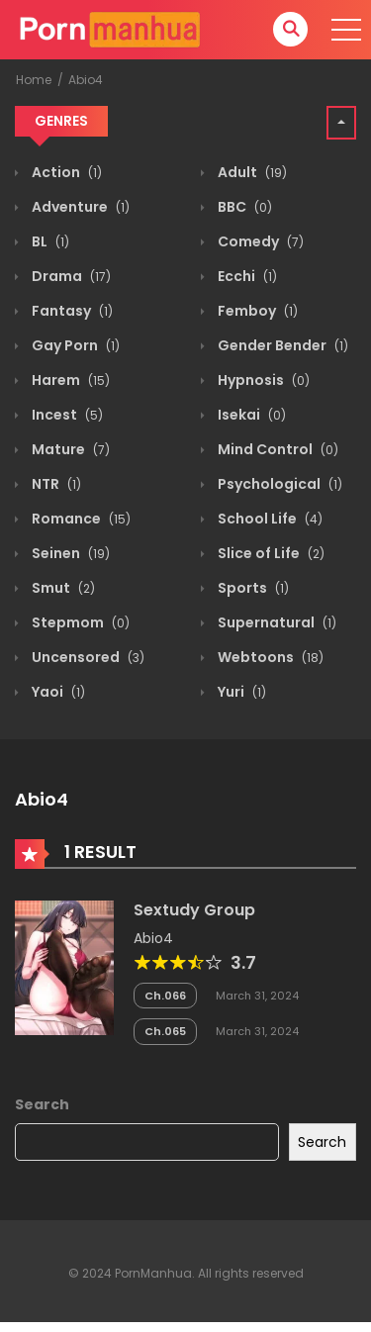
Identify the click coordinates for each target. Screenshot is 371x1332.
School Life (269, 518)
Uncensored (86, 657)
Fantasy (71, 311)
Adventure (79, 207)
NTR (55, 484)
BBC (243, 207)
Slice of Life (270, 553)
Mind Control (276, 449)
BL (49, 241)
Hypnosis (262, 380)
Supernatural (275, 622)
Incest (66, 415)
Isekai (250, 415)
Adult (251, 172)
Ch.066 (165, 995)
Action (65, 172)
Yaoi (57, 692)
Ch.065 (165, 1031)
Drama (70, 276)
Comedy (259, 241)
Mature (69, 449)
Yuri (240, 692)
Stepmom (79, 622)
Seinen (69, 553)
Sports (252, 588)
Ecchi (246, 276)
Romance (80, 518)
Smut (62, 588)
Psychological (278, 484)
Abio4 (85, 79)
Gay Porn (74, 345)
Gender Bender (281, 345)
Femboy (256, 311)
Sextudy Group (194, 910)
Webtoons (269, 657)
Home (33, 79)
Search (42, 1104)
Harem (69, 380)
